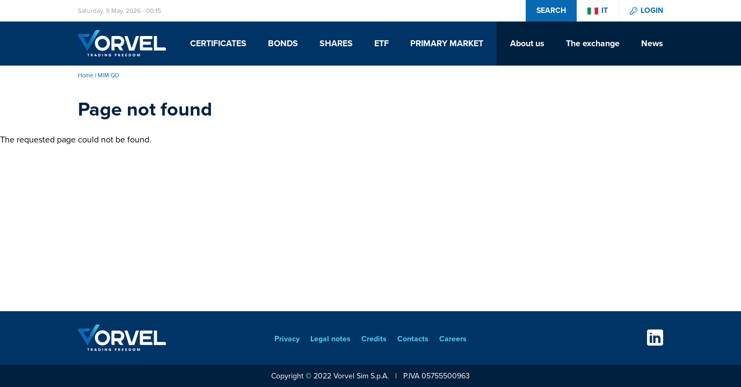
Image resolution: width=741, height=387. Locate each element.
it (604, 10)
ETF (381, 43)
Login (652, 10)
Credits (374, 339)
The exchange (593, 43)
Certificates (218, 43)
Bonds (283, 43)
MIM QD (108, 75)
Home (85, 75)
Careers (453, 339)
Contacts (412, 339)
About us (527, 43)
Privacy (287, 339)
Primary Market (446, 43)
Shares (336, 43)
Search (551, 10)
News (652, 43)
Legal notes (330, 339)
